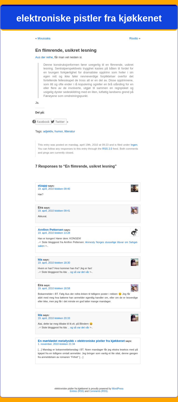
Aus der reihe (44, 57)
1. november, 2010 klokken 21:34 (56, 344)
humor (58, 131)
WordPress (117, 388)
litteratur (69, 131)
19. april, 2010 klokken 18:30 (54, 262)
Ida (40, 259)
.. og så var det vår (78, 272)
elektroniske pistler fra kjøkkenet (89, 18)
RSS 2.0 (107, 148)
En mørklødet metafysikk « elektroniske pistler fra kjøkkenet (81, 341)
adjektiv (48, 131)
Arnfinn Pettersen (50, 229)
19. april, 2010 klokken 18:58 (54, 288)
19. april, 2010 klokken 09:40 (54, 188)
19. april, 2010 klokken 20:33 (54, 318)
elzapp (42, 185)
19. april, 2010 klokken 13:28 (54, 232)
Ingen (134, 144)
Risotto (133, 38)
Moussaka (44, 38)
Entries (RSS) (77, 391)
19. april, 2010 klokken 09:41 (54, 210)
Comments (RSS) (98, 391)
